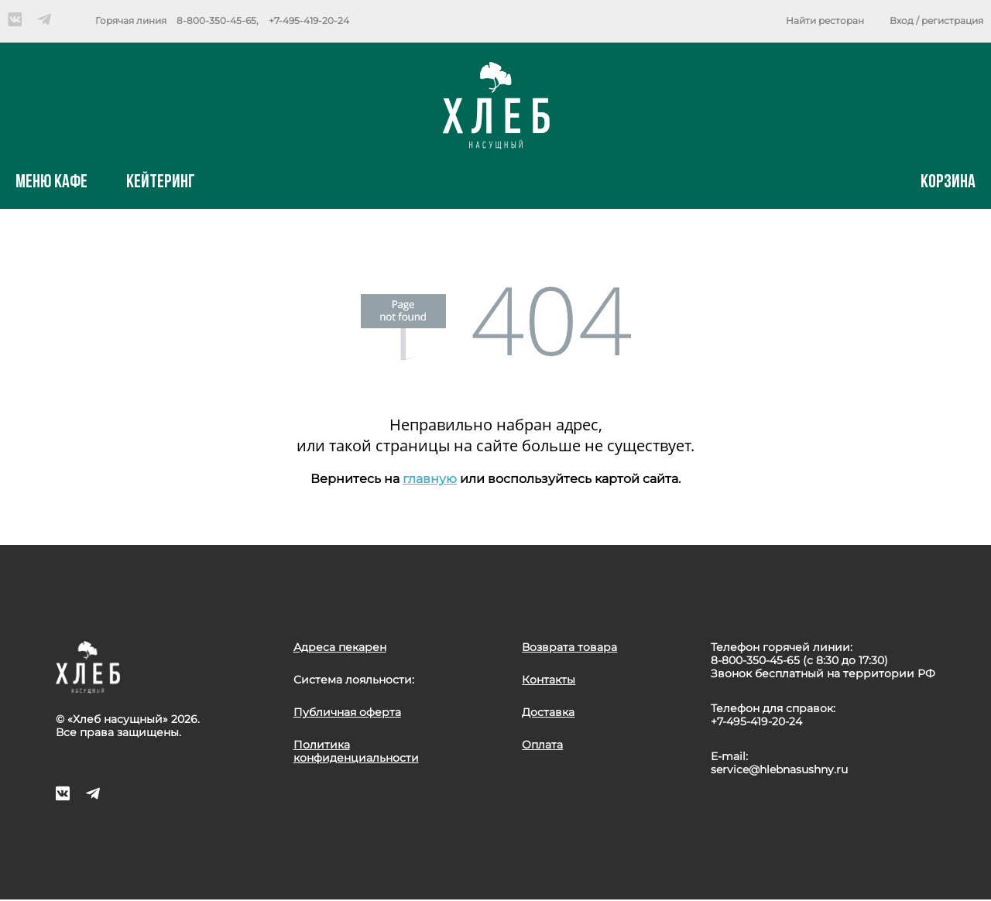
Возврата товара (569, 647)
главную (430, 478)
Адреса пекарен (339, 647)
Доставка (548, 712)
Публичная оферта (347, 712)
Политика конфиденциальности (356, 751)
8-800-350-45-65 (216, 20)
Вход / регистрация (936, 20)
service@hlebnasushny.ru (779, 769)
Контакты (548, 680)
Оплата (542, 745)
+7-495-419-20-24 (309, 20)
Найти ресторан (825, 20)
